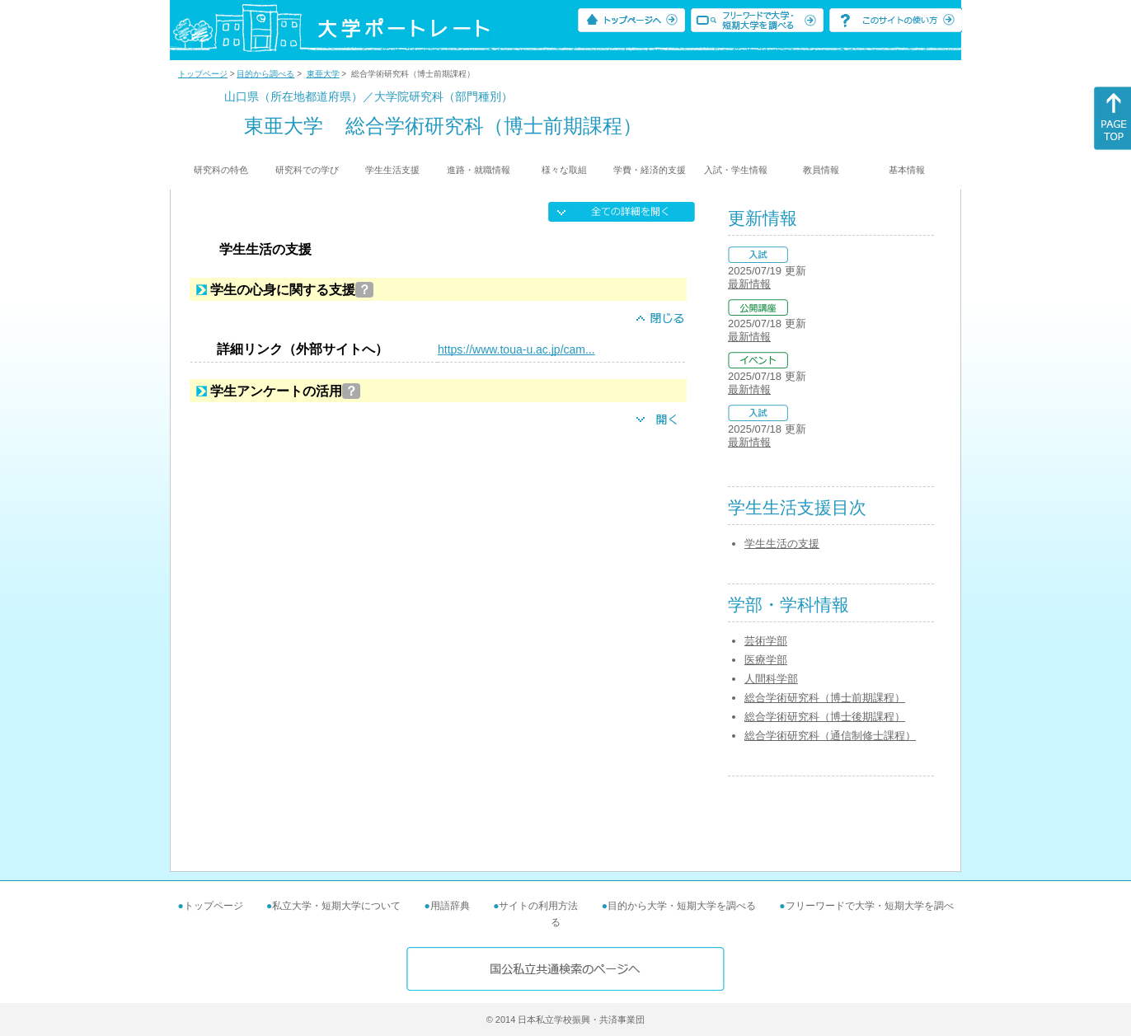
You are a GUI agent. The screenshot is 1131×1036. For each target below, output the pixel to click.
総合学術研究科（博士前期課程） (824, 697)
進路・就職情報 (478, 170)
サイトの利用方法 (538, 906)
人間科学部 (771, 679)
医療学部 (765, 660)
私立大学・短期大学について (336, 906)
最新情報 (749, 284)
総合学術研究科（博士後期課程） (824, 716)
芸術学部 (765, 641)
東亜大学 (323, 73)
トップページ (203, 73)
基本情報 (907, 170)
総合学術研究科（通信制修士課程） (830, 735)
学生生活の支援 (781, 543)
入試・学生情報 (735, 170)
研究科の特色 (221, 170)
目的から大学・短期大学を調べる (682, 906)
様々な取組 (564, 170)
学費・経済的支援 (649, 170)
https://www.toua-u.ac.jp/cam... (516, 349)
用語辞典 (450, 906)
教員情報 (821, 170)
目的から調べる (265, 73)
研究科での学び (307, 170)
